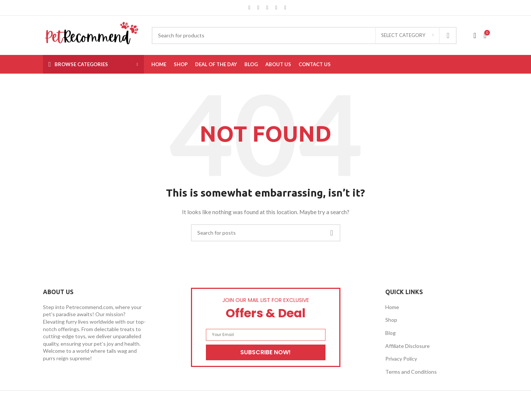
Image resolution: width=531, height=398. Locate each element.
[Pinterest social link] (267, 8)
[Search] (304, 35)
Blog (390, 333)
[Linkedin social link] (276, 8)
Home (392, 307)
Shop (391, 320)
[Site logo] (92, 34)
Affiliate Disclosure (407, 346)
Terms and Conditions (411, 371)
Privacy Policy (401, 358)
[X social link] (258, 8)
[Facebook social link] (249, 8)
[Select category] (407, 35)
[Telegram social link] (285, 8)
